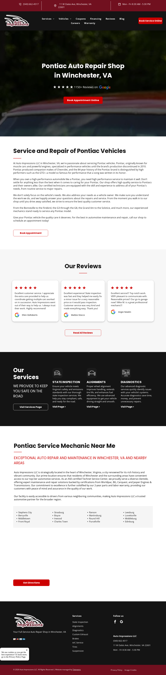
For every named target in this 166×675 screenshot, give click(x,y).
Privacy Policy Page (17, 670)
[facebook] (115, 622)
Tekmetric (77, 669)
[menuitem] (48, 19)
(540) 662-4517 (31, 4)
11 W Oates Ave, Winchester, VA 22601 (132, 645)
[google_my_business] (121, 622)
